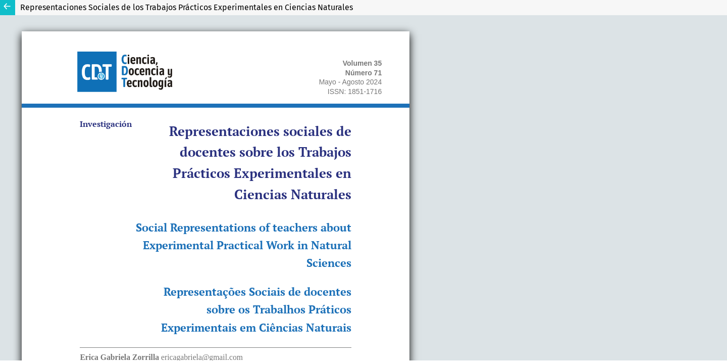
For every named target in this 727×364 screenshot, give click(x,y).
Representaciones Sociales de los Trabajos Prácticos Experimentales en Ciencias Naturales (186, 7)
